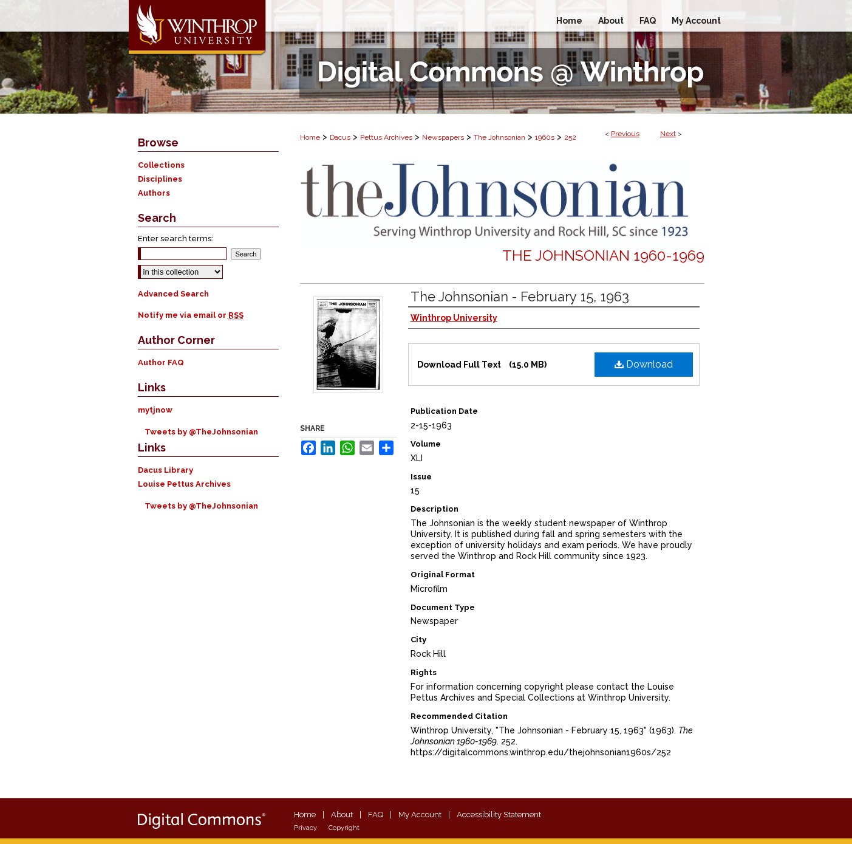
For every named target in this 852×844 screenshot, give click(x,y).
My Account (419, 814)
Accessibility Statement (499, 814)
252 (570, 137)
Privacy (305, 828)
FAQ (375, 814)
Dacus (340, 137)
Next (668, 133)
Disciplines (160, 179)
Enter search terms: (175, 238)
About (342, 814)
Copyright (344, 828)
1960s (544, 137)
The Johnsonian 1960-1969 (603, 255)
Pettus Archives (386, 137)
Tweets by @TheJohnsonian (201, 431)
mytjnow (155, 409)
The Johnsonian (499, 137)
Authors (154, 192)
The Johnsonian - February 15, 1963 (520, 296)
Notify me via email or (191, 315)
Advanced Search (173, 293)
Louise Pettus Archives (184, 484)
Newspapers (443, 137)
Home (310, 137)
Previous (625, 133)
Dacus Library (165, 470)
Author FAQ (161, 362)
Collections (161, 165)
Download (644, 364)
